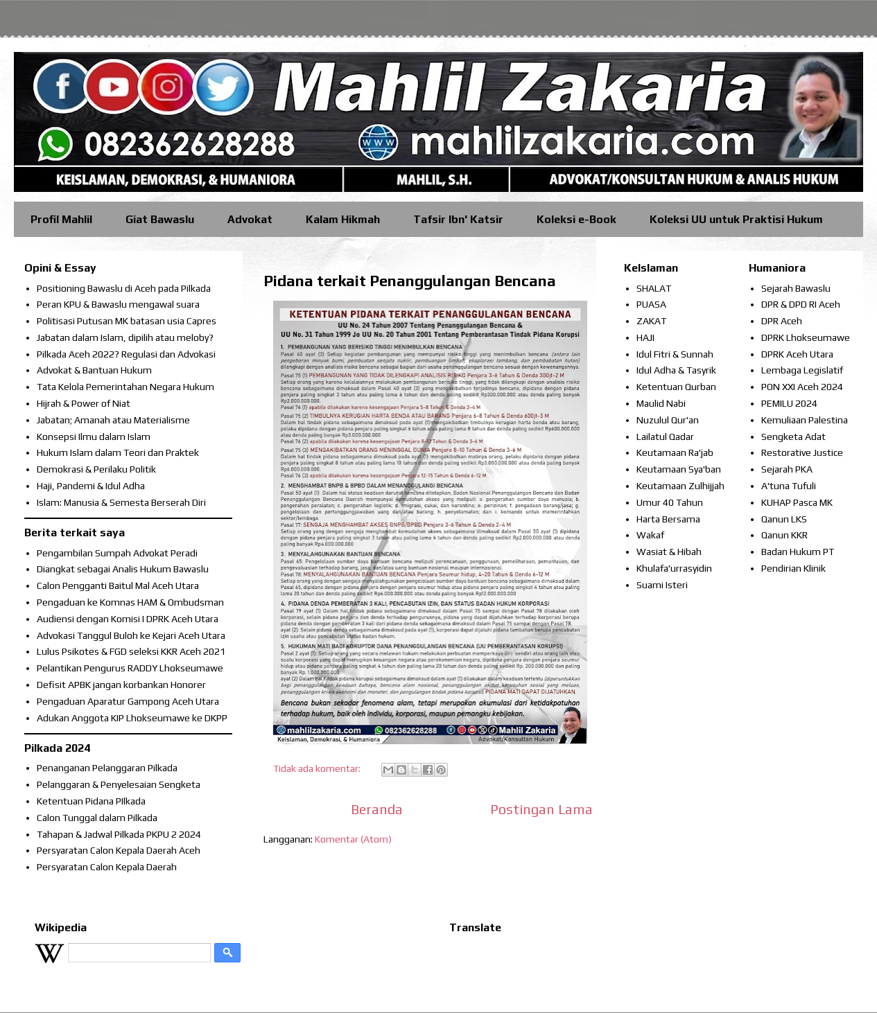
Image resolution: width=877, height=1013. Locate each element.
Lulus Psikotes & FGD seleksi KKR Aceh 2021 (131, 651)
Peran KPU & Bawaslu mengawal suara (118, 304)
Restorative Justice (802, 452)
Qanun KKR (784, 534)
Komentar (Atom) (353, 839)
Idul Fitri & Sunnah (674, 354)
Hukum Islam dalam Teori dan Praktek (118, 452)
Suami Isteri (662, 584)
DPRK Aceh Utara (797, 354)
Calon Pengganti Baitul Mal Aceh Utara (118, 585)
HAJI (645, 337)
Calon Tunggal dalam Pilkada (97, 817)
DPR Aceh (781, 320)
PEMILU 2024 (789, 403)
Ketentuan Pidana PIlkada (91, 801)
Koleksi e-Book (576, 219)
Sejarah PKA (787, 469)
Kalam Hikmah (343, 219)
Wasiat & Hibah (669, 551)
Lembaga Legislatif (802, 370)
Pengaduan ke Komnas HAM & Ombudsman (130, 602)
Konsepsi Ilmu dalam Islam (93, 436)
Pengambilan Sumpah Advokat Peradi (117, 552)
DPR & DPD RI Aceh (800, 304)
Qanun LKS (784, 519)
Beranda (377, 809)
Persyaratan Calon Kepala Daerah (107, 866)
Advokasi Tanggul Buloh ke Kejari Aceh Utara (131, 635)
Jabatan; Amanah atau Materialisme (113, 419)
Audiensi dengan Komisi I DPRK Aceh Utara (127, 618)
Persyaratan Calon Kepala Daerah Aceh (118, 850)
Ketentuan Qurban (676, 386)
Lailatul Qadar (665, 436)
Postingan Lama (541, 809)
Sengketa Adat (793, 436)
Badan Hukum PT (797, 551)
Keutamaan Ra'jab (674, 452)
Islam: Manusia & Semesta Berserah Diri (121, 502)
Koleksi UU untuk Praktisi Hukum (736, 219)
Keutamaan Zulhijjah (680, 485)
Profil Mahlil (61, 219)
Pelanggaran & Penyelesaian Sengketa (118, 784)
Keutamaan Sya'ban (678, 469)
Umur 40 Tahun (669, 502)
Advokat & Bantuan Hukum (94, 370)
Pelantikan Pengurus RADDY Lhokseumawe (130, 667)
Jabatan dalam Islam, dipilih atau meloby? (125, 337)
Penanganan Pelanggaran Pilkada (107, 767)
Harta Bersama (668, 519)
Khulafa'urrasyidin (674, 568)
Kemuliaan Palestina (804, 419)
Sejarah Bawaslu (796, 288)
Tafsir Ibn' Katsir (458, 219)
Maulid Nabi (661, 403)
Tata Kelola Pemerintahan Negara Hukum (125, 386)
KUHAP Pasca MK (797, 502)
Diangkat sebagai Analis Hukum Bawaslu (123, 568)
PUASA (651, 304)
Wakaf (650, 534)
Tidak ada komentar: (318, 768)
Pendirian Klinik (793, 568)
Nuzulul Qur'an (667, 419)
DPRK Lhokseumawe (805, 337)
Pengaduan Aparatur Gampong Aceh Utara (128, 701)
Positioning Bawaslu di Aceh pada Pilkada (124, 288)
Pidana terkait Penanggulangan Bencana (409, 281)
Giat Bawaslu (159, 219)
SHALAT (653, 288)
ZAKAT (651, 320)
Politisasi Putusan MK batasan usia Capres (126, 320)
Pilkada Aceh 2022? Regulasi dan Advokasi (126, 354)
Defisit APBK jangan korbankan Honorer (121, 684)
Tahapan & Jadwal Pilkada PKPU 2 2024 (119, 834)
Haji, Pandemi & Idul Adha (91, 485)
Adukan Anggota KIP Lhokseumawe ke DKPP (132, 717)
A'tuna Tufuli (788, 485)
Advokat (249, 219)
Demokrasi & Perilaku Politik (96, 469)
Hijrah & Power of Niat (83, 403)
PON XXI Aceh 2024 (802, 386)
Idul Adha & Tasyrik (676, 370)
